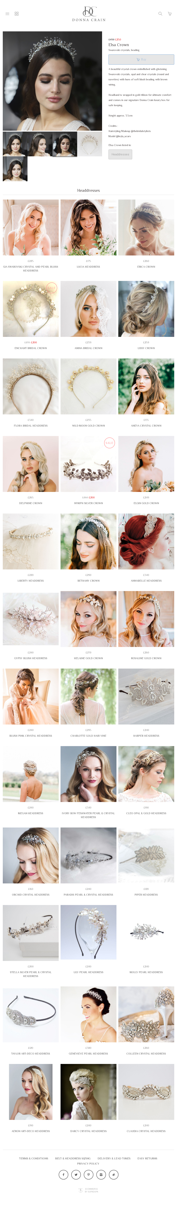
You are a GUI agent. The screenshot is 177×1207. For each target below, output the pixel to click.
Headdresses (120, 154)
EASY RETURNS (147, 1158)
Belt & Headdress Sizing (73, 1158)
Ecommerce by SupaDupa (91, 1190)
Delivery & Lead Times (114, 1158)
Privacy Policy (88, 1163)
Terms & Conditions (33, 1158)
